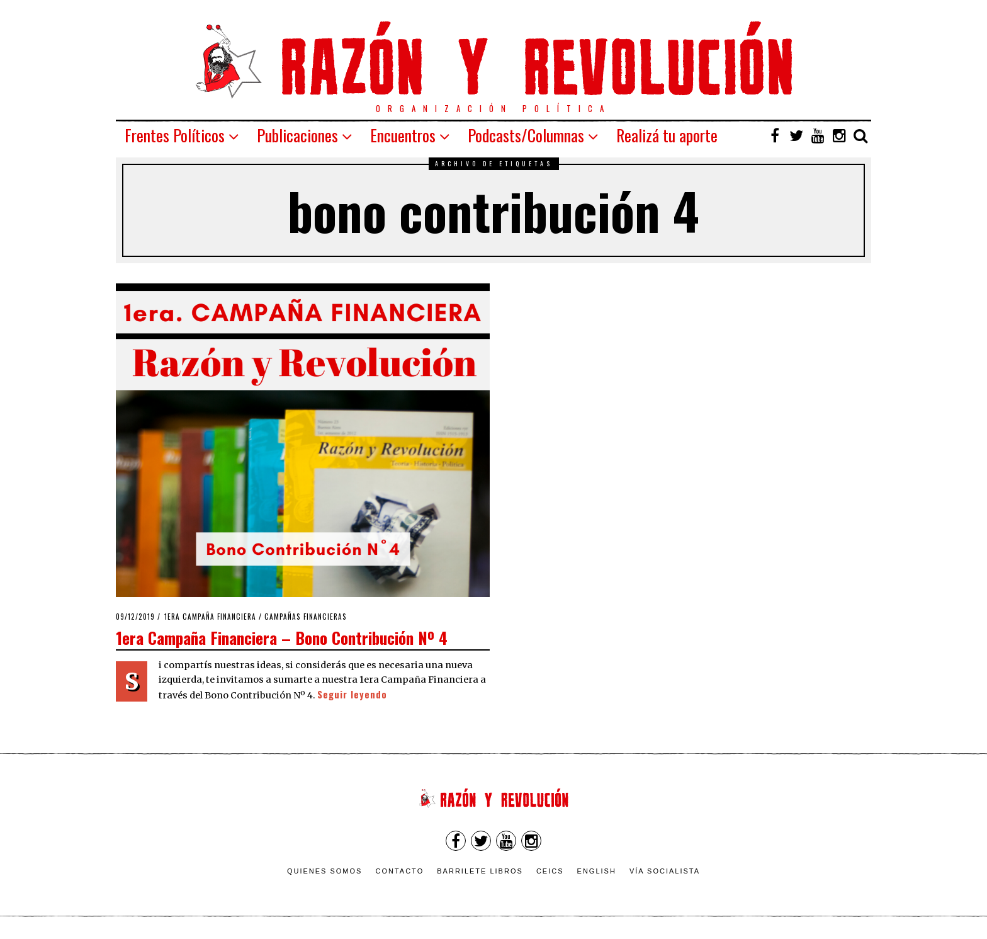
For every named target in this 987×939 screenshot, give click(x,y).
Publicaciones (297, 135)
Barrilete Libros (480, 871)
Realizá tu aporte (667, 135)
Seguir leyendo (352, 694)
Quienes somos (325, 871)
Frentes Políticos (175, 135)
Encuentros (403, 135)
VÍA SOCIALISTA (664, 871)
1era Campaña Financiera (210, 617)
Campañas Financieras (305, 617)
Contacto (399, 871)
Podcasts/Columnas (526, 135)
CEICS (550, 871)
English (596, 871)
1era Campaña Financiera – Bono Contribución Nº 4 (282, 637)
